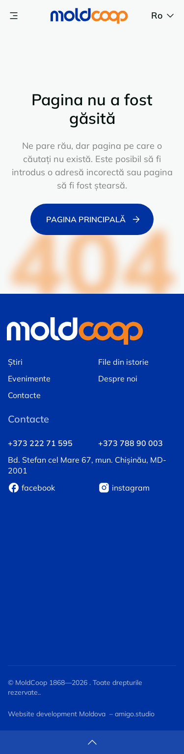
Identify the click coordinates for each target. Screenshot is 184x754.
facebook (38, 488)
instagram (131, 488)
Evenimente (29, 378)
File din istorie (123, 362)
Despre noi (117, 378)
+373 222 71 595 (40, 443)
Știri (15, 362)
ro (163, 16)
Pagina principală (94, 219)
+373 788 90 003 (130, 443)
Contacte (24, 395)
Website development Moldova (56, 713)
